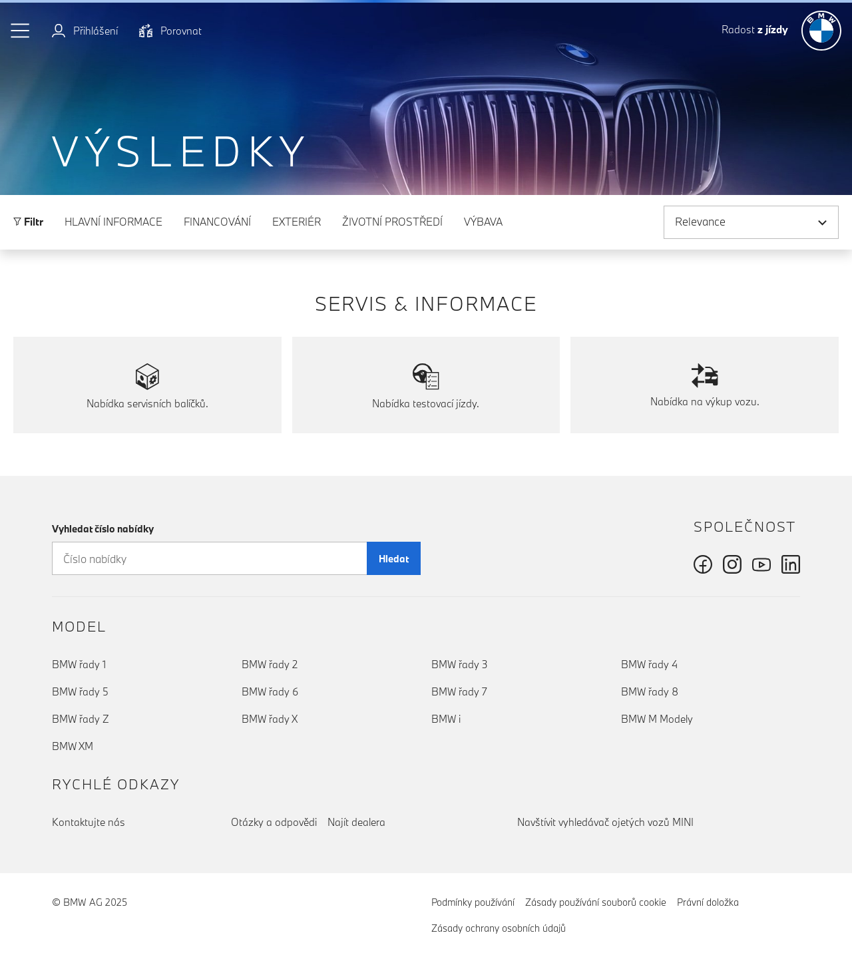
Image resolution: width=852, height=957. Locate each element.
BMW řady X (270, 718)
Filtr (28, 221)
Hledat (394, 558)
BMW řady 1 (79, 664)
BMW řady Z (80, 718)
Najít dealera (356, 822)
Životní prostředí (392, 221)
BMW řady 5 (80, 691)
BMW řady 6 (270, 691)
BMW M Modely (657, 718)
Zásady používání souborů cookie (595, 902)
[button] (20, 30)
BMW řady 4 (649, 664)
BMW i (446, 718)
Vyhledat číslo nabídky (103, 528)
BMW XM (72, 746)
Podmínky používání (473, 902)
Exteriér (296, 221)
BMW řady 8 (649, 691)
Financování (217, 221)
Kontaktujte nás (88, 822)
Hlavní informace (113, 221)
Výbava (483, 221)
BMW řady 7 (459, 691)
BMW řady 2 (270, 664)
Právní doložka (708, 902)
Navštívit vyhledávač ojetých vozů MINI (605, 822)
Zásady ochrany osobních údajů (498, 928)
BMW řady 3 (459, 664)
